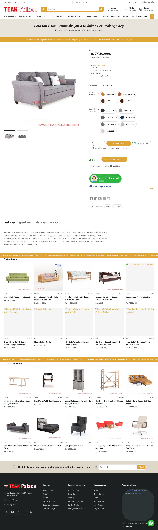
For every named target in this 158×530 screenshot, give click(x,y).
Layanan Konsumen (76, 485)
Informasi (40, 222)
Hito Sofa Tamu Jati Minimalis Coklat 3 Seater (77, 343)
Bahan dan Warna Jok (92, 110)
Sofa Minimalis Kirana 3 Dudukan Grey (18, 447)
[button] (81, 136)
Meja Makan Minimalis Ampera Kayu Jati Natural (17, 402)
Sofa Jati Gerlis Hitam (74, 446)
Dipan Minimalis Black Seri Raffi (47, 446)
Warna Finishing (92, 93)
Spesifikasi (25, 222)
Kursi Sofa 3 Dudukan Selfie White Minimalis (138, 343)
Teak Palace (101, 65)
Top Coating (93, 85)
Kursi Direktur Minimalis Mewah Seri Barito (139, 447)
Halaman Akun (99, 485)
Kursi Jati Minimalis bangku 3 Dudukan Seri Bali (107, 343)
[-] (94, 143)
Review (53, 222)
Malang (107, 206)
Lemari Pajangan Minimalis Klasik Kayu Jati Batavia (79, 402)
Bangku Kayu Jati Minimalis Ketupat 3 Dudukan (106, 298)
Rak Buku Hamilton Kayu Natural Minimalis (109, 402)
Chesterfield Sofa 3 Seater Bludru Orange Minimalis (15, 343)
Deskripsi (9, 222)
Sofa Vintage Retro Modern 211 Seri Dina (108, 447)
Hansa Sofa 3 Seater (43, 342)
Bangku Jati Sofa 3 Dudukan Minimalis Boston (77, 298)
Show (152, 188)
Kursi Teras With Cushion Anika (47, 401)
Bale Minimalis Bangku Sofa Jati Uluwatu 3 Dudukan (47, 298)
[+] (103, 143)
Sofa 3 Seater (117, 206)
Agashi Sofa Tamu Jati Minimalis (17, 297)
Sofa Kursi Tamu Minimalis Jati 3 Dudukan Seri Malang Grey (138, 524)
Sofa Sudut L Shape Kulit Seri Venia (138, 402)
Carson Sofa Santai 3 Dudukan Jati (139, 298)
